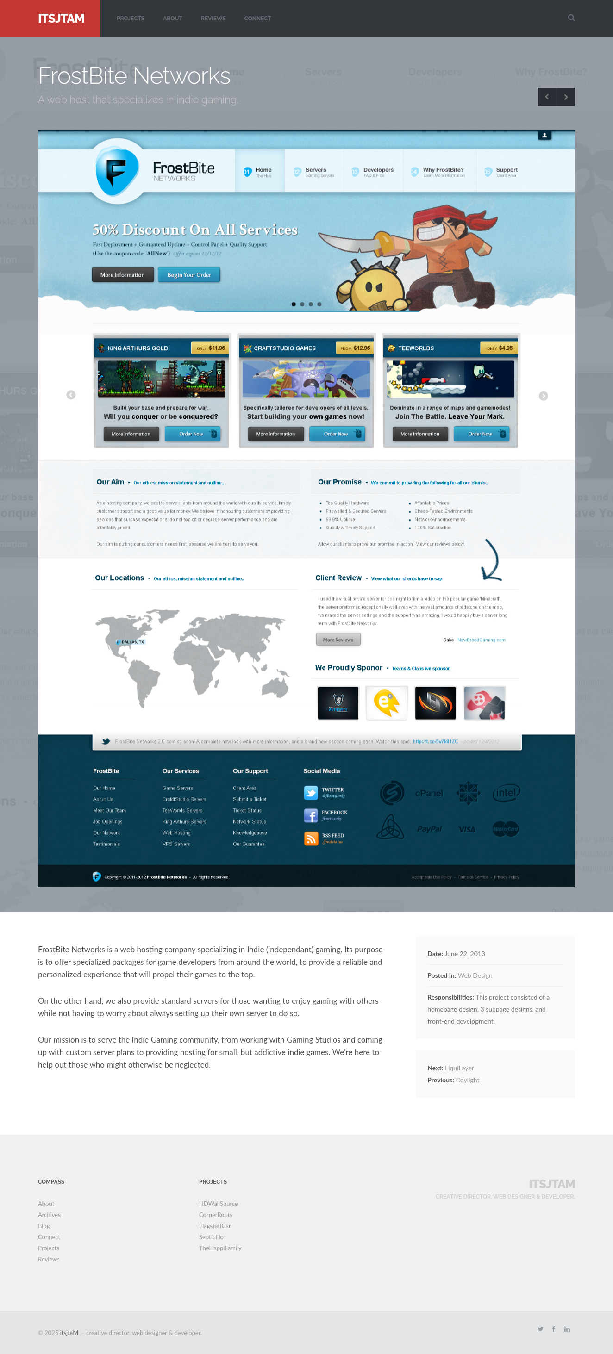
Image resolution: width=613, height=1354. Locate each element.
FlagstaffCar (215, 1226)
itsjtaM (61, 18)
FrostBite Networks (134, 75)
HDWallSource (218, 1203)
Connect (257, 18)
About (172, 18)
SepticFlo (211, 1237)
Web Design (475, 975)
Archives (49, 1214)
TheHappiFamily (220, 1248)
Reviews (213, 18)
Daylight (453, 1080)
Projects (130, 18)
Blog (44, 1226)
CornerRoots (215, 1214)
